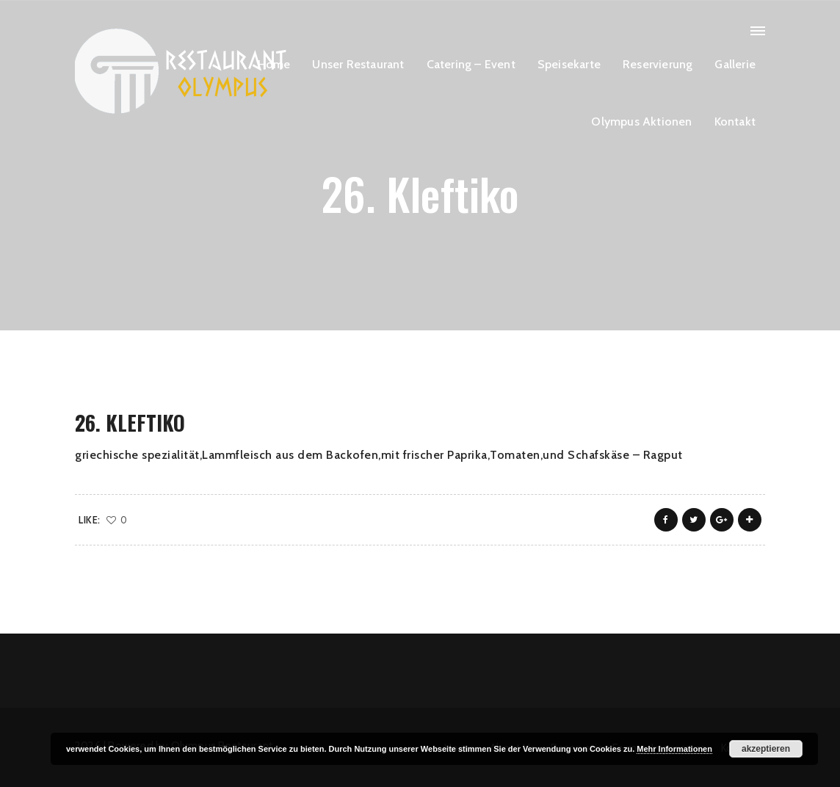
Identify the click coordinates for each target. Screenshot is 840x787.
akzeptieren (766, 749)
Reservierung (657, 64)
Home (274, 64)
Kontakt (735, 121)
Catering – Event (471, 64)
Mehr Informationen (674, 748)
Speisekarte (569, 64)
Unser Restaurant (358, 64)
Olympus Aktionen (641, 121)
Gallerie (735, 64)
